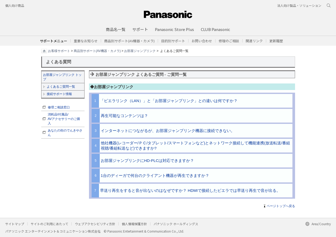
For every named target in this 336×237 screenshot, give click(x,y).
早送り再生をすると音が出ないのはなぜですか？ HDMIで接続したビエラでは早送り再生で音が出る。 (190, 190)
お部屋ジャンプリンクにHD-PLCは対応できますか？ (147, 161)
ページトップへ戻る (281, 206)
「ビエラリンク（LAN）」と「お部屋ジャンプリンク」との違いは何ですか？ (169, 101)
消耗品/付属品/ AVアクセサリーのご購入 (64, 119)
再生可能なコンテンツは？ (124, 116)
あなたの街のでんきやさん (65, 133)
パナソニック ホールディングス (176, 224)
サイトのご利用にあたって (49, 224)
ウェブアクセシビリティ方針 (95, 224)
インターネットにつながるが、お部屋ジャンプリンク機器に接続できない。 (168, 131)
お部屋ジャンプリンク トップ (62, 77)
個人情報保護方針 (134, 224)
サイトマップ (14, 224)
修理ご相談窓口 (59, 107)
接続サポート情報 (59, 94)
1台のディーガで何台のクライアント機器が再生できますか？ (155, 175)
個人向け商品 (14, 5)
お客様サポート (59, 50)
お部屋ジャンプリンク (140, 50)
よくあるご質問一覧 (61, 86)
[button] (173, 40)
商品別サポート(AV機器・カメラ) (97, 50)
